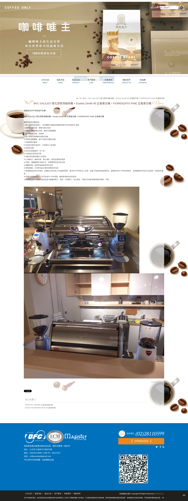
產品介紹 (76, 81)
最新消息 (60, 81)
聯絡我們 (126, 81)
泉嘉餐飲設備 (48, 460)
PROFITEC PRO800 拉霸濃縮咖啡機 (39, 405)
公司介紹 (45, 81)
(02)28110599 (36, 453)
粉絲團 (143, 81)
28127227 (56, 453)
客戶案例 (91, 81)
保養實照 (108, 81)
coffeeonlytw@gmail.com (40, 456)
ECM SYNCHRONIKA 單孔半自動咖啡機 (40, 408)
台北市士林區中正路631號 (41, 449)
